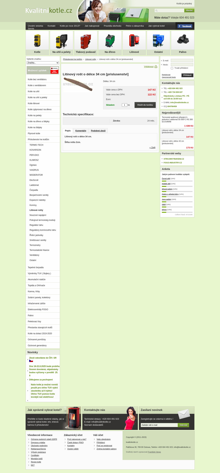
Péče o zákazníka (135, 26)
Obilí (164, 204)
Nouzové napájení (38, 215)
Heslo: (165, 65)
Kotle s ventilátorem (37, 85)
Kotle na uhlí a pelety (37, 97)
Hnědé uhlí (166, 184)
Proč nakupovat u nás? (76, 439)
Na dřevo (110, 52)
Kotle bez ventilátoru (37, 79)
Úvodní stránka (35, 26)
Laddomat (34, 185)
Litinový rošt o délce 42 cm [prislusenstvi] (173, 142)
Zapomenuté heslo (169, 77)
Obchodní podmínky (39, 446)
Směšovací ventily (38, 240)
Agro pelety (166, 199)
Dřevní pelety (167, 189)
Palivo (182, 52)
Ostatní (158, 52)
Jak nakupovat (92, 26)
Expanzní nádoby (38, 200)
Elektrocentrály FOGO (38, 309)
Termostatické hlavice (39, 250)
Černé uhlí (166, 178)
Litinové (134, 52)
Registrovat (166, 74)
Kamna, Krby (34, 291)
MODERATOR (36, 175)
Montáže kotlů (36, 459)
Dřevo (164, 210)
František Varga (154, 452)
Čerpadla (34, 190)
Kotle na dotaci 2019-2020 (40, 333)
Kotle (37, 52)
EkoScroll (34, 180)
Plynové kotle (34, 133)
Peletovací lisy (34, 321)
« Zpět (152, 147)
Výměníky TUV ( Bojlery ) (39, 273)
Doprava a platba (38, 442)
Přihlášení (101, 442)
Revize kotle (36, 462)
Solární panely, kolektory (39, 297)
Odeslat (183, 425)
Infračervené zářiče (36, 303)
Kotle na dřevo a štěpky (38, 121)
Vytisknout (148, 66)
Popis (68, 131)
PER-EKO (34, 155)
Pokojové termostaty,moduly (42, 220)
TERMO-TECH (36, 145)
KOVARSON (35, 150)
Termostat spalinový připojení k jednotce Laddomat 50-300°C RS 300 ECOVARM (177, 119)
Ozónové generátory (37, 345)
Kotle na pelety (34, 115)
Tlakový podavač (86, 52)
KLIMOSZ (34, 160)
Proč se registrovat (104, 446)
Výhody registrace (38, 452)
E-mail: (166, 61)
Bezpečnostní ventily (39, 195)
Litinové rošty (90, 59)
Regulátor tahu (36, 225)
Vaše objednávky (104, 439)
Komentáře (80, 131)
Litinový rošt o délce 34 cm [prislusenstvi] (173, 131)
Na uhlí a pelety (61, 52)
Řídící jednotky (36, 235)
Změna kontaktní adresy (107, 449)
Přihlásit (187, 75)
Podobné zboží (98, 131)
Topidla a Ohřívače (36, 285)
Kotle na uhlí (33, 91)
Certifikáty (35, 455)
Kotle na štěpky (35, 127)
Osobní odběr (73, 449)
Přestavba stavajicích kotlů (40, 327)
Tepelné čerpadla (35, 267)
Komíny (33, 205)
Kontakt (51, 26)
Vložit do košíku (145, 105)
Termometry (35, 245)
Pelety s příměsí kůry (170, 194)
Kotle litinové (34, 103)
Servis (31, 28)
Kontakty (71, 446)
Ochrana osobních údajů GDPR (44, 439)
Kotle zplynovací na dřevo (39, 109)
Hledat (189, 10)
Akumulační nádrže (37, 279)
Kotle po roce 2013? (70, 26)
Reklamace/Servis (38, 449)
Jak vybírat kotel (156, 26)
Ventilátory (34, 255)
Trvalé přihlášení (181, 68)
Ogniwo (33, 165)
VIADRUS (34, 170)
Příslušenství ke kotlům (72, 59)
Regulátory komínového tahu (43, 230)
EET (33, 465)
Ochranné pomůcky (37, 339)
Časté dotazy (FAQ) (75, 442)
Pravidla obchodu (112, 26)
